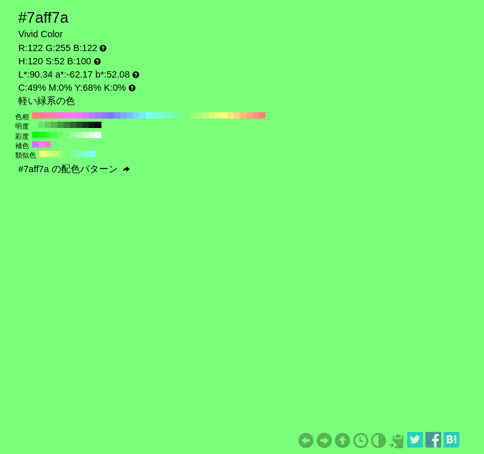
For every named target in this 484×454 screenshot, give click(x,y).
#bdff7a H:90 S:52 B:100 (205, 115)
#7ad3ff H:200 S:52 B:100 (136, 115)
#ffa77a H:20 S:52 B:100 (249, 115)
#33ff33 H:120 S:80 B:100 (48, 135)
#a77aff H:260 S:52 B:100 (98, 115)
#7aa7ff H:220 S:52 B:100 (123, 115)
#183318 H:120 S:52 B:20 (86, 125)
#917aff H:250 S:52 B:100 (104, 115)
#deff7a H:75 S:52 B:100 (48, 154)
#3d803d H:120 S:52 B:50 (67, 125)
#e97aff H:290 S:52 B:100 (79, 115)
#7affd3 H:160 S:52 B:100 (161, 115)
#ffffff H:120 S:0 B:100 (98, 135)
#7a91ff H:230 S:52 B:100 (117, 115)
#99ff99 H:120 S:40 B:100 (73, 135)
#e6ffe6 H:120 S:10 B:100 (92, 135)
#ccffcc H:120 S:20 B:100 (86, 135)
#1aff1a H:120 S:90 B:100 (41, 135)
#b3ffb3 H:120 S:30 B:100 (79, 135)
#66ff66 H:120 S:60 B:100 (60, 135)
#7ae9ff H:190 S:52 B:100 (142, 115)
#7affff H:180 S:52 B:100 (149, 115)
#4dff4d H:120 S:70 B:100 (54, 135)
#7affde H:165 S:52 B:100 (86, 154)
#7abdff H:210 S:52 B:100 (130, 115)
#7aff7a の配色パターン (74, 169)
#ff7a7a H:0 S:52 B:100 (262, 115)
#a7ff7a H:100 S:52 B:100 (199, 115)
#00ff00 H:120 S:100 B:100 (35, 135)
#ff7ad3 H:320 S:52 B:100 (60, 115)
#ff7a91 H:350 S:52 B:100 (41, 115)
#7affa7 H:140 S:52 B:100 (174, 115)
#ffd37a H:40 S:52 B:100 (237, 115)
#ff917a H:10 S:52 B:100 (256, 115)
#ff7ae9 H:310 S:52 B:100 (67, 115)
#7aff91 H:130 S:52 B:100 (180, 115)
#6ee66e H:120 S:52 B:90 (41, 125)
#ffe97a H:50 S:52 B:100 (231, 115)
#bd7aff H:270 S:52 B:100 (92, 115)
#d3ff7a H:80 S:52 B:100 (212, 115)
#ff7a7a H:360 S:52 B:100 (35, 115)
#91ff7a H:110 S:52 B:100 (193, 115)
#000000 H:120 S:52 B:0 (98, 125)
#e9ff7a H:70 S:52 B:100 (218, 115)
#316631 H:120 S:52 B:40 (73, 125)
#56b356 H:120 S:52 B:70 (54, 125)
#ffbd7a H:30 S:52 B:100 (243, 115)
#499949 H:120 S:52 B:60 (60, 125)
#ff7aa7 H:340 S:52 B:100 (48, 115)
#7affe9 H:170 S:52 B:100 (155, 115)
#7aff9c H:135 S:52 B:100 (74, 154)
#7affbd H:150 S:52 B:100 (167, 115)
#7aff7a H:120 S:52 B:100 (186, 115)
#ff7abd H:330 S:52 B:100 (54, 115)
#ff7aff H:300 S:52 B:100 (73, 115)
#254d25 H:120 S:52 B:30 (79, 125)
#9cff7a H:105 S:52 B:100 (61, 154)
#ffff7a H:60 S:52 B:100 (224, 115)
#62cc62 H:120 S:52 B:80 (48, 125)
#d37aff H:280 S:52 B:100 (86, 115)
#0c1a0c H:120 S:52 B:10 (92, 125)
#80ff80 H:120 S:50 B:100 (67, 135)
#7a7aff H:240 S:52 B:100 (111, 115)
